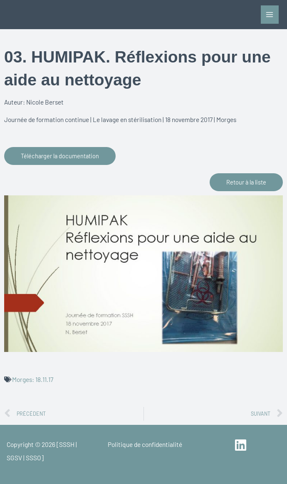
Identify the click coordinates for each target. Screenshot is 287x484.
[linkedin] (242, 445)
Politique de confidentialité (145, 444)
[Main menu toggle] (270, 14)
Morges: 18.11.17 (32, 379)
